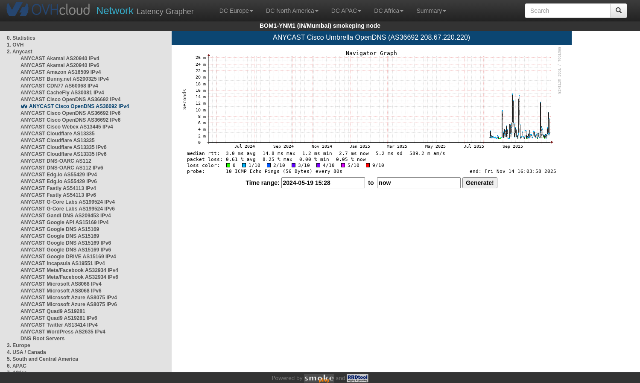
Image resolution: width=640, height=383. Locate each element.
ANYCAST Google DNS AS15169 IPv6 (65, 243)
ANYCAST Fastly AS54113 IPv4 (58, 188)
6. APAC (16, 366)
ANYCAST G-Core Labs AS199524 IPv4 (67, 202)
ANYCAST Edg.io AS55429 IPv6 (58, 181)
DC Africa (388, 10)
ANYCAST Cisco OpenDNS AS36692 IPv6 (70, 113)
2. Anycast (19, 52)
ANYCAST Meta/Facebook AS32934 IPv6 (69, 277)
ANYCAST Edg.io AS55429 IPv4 (58, 175)
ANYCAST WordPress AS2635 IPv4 (62, 332)
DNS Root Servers (42, 339)
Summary (431, 10)
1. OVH (15, 45)
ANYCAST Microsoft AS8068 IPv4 (61, 284)
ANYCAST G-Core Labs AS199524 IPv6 (67, 209)
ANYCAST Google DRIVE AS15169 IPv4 (68, 257)
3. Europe (18, 345)
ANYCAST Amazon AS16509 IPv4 (60, 72)
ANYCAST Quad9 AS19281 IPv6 (58, 318)
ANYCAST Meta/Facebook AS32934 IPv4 (69, 270)
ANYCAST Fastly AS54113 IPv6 (58, 195)
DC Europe (236, 10)
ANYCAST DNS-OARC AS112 (55, 161)
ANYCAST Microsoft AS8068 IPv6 (61, 291)
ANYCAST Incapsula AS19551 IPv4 (62, 263)
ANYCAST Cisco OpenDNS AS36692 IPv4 (70, 99)
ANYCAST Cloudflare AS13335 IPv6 (63, 147)
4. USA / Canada (26, 352)
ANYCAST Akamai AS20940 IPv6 (59, 65)
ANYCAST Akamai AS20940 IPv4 (59, 58)
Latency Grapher (145, 10)
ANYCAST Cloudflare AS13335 (57, 134)
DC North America (292, 10)
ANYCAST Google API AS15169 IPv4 (64, 222)
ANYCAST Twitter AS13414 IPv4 (59, 325)
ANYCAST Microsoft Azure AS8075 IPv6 (68, 304)
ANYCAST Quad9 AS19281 (52, 311)
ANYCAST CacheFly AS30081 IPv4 (62, 93)
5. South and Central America (42, 359)
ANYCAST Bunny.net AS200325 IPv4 (64, 79)
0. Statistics (21, 38)
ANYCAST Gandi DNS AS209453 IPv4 (65, 216)
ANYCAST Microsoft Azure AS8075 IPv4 (68, 298)
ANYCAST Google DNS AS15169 (59, 229)
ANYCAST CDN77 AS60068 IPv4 (59, 86)
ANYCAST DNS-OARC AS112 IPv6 (61, 168)
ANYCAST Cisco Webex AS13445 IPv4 (66, 127)
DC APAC (346, 10)
